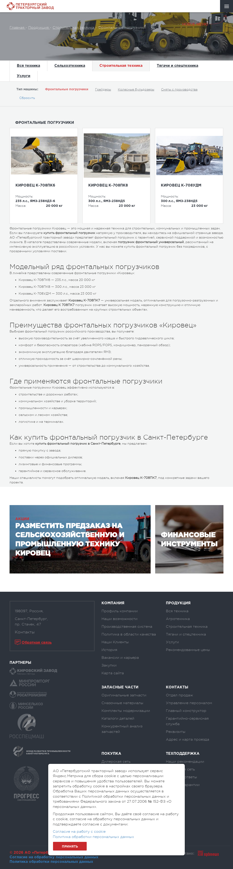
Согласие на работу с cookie (79, 832)
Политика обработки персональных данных (51, 862)
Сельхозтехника (69, 65)
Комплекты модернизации (125, 711)
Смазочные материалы (122, 703)
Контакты (25, 632)
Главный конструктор (186, 711)
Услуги (23, 76)
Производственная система (126, 627)
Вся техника (28, 65)
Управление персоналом (189, 703)
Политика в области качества (128, 634)
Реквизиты (175, 732)
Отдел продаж (179, 695)
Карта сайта (112, 673)
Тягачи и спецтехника (177, 65)
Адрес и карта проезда (187, 739)
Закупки (108, 665)
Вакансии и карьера (120, 658)
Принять (70, 846)
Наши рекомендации (185, 762)
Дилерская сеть (115, 762)
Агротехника (178, 619)
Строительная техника (120, 65)
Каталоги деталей (117, 718)
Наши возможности (119, 619)
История (109, 650)
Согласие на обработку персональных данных (54, 857)
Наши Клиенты (115, 642)
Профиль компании (119, 611)
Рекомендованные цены (188, 650)
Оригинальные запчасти (123, 695)
